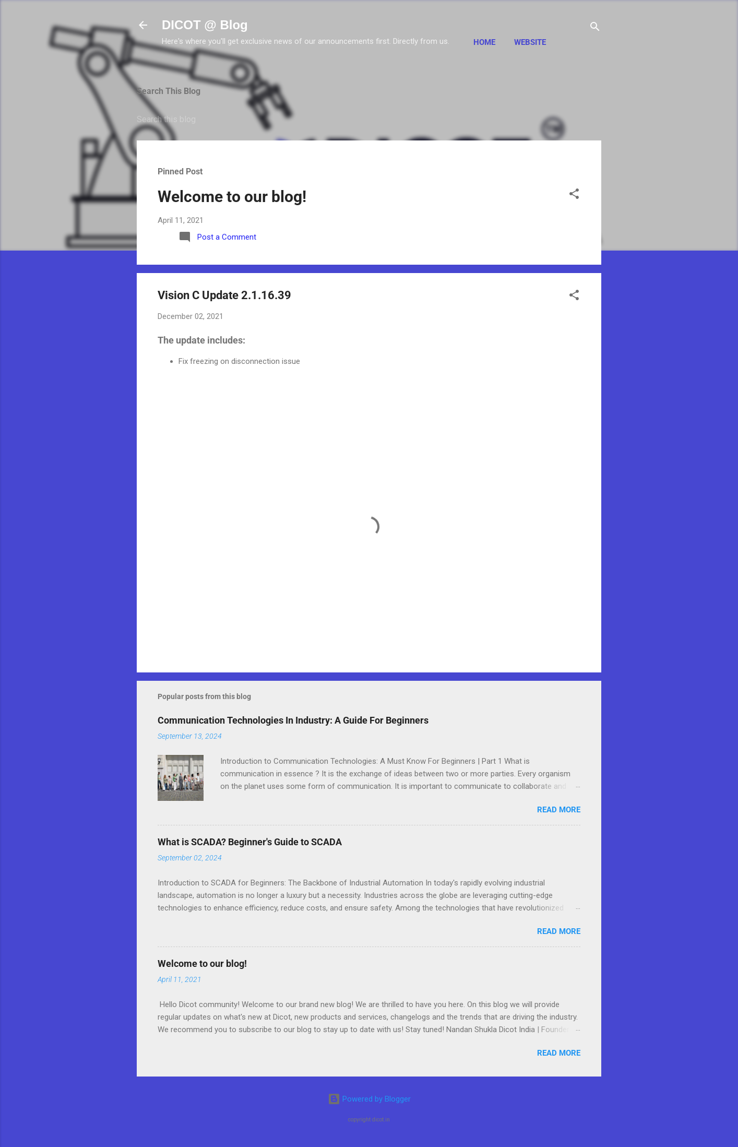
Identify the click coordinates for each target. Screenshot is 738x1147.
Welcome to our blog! (232, 196)
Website (530, 42)
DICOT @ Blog (205, 25)
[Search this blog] (369, 119)
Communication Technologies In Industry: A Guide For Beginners (293, 720)
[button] (574, 195)
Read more (558, 809)
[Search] (595, 28)
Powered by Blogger (369, 1099)
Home (484, 42)
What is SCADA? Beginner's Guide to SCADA (250, 841)
